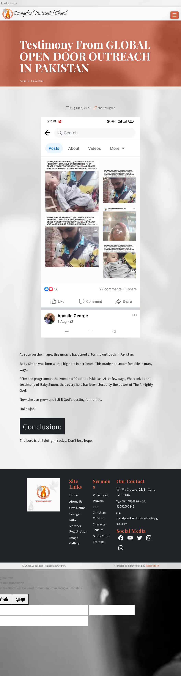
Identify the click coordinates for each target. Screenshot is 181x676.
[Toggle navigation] (174, 15)
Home (73, 495)
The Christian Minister (99, 512)
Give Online (77, 508)
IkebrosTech (152, 566)
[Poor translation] (20, 599)
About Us (75, 501)
